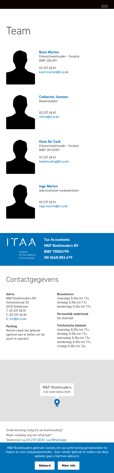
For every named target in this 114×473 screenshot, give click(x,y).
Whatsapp (58, 440)
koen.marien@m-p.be (54, 72)
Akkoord (44, 465)
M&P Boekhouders (26, 6)
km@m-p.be (18, 319)
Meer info (68, 465)
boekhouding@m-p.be (54, 161)
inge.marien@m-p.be (53, 206)
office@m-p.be (49, 117)
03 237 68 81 (35, 440)
